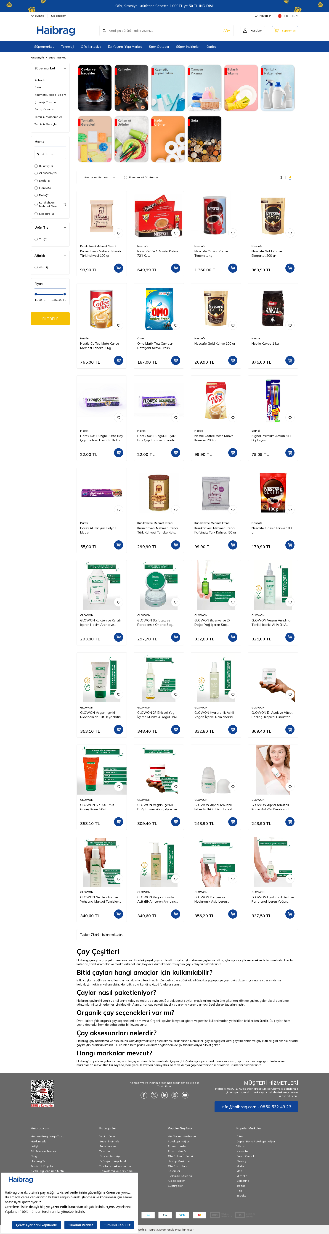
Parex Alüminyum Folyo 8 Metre (98, 530)
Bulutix (43, 166)
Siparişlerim (58, 15)
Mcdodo (241, 1166)
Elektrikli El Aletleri (180, 1176)
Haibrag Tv (38, 1161)
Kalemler (174, 1171)
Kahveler (40, 80)
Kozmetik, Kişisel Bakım (50, 94)
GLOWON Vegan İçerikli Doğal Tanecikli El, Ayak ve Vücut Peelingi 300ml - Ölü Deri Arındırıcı (157, 807)
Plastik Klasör (177, 1151)
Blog (34, 1156)
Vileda (240, 1146)
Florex (42, 188)
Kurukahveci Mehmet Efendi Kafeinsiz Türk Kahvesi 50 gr (215, 530)
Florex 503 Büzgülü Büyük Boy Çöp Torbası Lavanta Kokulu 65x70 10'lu (156, 438)
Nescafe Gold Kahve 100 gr (214, 343)
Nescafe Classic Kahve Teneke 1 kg (211, 253)
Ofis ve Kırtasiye (110, 1156)
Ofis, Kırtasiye (91, 47)
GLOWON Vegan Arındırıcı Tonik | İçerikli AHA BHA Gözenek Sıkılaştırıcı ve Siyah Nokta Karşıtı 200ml (273, 622)
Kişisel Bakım (177, 1180)
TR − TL (288, 16)
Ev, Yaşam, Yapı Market (125, 47)
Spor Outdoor (159, 47)
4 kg (41, 267)
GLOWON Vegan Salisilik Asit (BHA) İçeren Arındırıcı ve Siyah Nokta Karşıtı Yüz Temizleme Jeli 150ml (156, 899)
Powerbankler (177, 1146)
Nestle (84, 338)
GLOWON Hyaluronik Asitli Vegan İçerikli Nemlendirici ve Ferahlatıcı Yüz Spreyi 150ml (215, 715)
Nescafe (44, 214)
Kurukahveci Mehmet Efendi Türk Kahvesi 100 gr (100, 253)
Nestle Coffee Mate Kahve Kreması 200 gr (213, 438)
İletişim (35, 1146)
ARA (226, 31)
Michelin (241, 1176)
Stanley (241, 1161)
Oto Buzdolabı (177, 1166)
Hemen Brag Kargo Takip (47, 1136)
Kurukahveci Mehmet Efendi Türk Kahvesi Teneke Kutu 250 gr (157, 530)
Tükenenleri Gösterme (141, 177)
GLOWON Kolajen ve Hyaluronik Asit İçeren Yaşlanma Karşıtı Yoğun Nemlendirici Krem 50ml (211, 899)
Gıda (37, 87)
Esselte (241, 1195)
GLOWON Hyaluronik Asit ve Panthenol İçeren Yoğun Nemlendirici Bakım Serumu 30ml (273, 899)
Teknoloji (67, 47)
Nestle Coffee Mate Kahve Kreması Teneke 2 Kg (99, 345)
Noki (239, 1190)
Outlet (211, 47)
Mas (239, 1171)
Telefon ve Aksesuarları (115, 1166)
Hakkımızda (39, 1141)
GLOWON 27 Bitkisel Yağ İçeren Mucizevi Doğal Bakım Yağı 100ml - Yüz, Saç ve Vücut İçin (158, 715)
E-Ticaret (151, 1229)
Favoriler (263, 15)
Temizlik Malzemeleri (48, 117)
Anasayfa (37, 57)
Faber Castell (245, 1156)
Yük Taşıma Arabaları (182, 1136)
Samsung (242, 1180)
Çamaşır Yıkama (45, 102)
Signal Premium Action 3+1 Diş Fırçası (272, 438)
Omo (140, 338)
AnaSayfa (37, 15)
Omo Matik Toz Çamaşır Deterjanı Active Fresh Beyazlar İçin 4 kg (155, 345)
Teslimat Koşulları (42, 1166)
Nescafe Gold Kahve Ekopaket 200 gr (267, 253)
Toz (40, 239)
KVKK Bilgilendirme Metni (47, 1171)
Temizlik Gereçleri (46, 124)
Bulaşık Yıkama (44, 109)
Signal (256, 430)
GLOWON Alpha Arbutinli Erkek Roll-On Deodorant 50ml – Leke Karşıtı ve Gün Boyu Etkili (213, 807)
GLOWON (45, 173)
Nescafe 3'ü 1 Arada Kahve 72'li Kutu (157, 253)
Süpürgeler (175, 1185)
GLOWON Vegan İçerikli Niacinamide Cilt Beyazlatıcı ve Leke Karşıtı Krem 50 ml (100, 715)
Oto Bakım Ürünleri (180, 1156)
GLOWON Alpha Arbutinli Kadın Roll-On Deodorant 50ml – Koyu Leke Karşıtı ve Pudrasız (271, 807)
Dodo (42, 180)
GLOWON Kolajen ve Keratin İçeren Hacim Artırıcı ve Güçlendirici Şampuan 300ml (101, 622)
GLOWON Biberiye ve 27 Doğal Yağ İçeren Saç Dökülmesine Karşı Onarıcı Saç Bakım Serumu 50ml (213, 622)
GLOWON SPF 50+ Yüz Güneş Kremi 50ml (97, 807)
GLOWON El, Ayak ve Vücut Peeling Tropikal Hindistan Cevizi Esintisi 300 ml (272, 715)
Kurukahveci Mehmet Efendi (50, 204)
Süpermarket (44, 47)
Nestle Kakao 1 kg (265, 343)
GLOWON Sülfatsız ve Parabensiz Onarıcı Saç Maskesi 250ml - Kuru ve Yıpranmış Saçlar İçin (155, 622)
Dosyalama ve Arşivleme (116, 1171)
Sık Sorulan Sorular (43, 1151)
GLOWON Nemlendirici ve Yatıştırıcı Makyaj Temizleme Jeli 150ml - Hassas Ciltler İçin (100, 899)
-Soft (140, 1229)
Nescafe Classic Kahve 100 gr (272, 530)
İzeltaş (240, 1185)
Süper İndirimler (188, 47)
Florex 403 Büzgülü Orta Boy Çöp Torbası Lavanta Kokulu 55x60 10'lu (101, 438)
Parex (84, 523)
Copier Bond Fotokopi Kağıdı (255, 1141)
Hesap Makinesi (179, 1161)
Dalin (41, 195)
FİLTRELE (50, 318)
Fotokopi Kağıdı (178, 1141)
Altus (239, 1136)
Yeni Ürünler (107, 1136)
